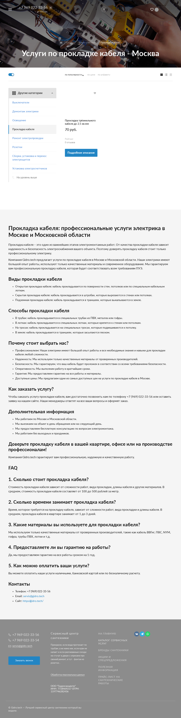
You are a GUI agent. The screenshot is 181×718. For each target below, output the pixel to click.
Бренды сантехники (113, 650)
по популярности (73, 75)
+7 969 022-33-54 (25, 640)
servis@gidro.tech (33, 596)
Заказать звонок (24, 660)
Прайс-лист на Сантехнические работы (110, 680)
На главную (107, 634)
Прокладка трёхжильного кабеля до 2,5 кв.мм (80, 122)
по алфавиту (104, 75)
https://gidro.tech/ (33, 601)
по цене (91, 75)
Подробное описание (81, 152)
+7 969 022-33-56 (33, 7)
